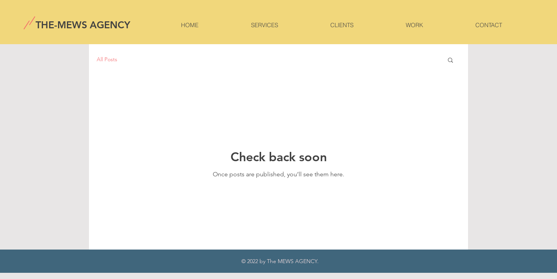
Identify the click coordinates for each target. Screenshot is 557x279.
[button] (450, 61)
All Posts (107, 59)
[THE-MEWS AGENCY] (84, 25)
